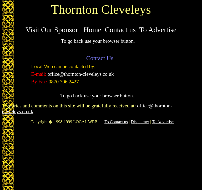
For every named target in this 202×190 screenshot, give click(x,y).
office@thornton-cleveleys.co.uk (81, 74)
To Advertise (157, 30)
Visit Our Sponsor (52, 30)
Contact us (120, 30)
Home (92, 30)
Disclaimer (140, 122)
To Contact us (116, 122)
